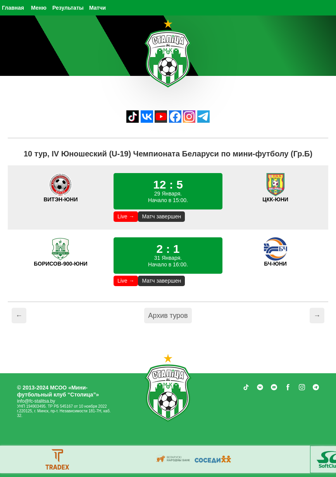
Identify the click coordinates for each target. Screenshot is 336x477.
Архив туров (168, 315)
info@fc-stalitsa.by (36, 401)
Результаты (68, 8)
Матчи (97, 8)
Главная (13, 8)
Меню (39, 8)
